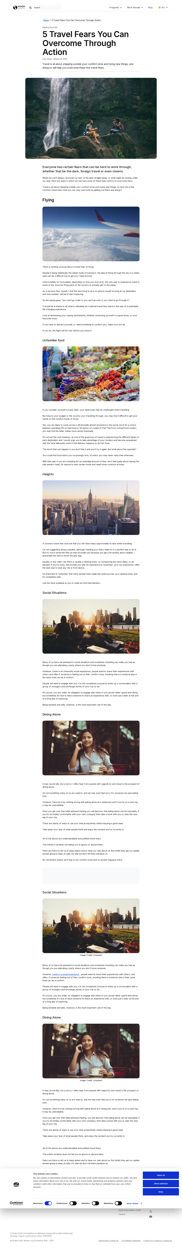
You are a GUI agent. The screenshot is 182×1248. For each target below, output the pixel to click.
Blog (150, 7)
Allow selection (161, 1223)
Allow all (161, 1215)
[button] (115, 7)
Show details (133, 1243)
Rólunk (121, 1202)
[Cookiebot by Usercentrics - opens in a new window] (16, 1243)
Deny (161, 1231)
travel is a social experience (65, 974)
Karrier (121, 1206)
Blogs (46, 20)
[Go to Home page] (19, 7)
